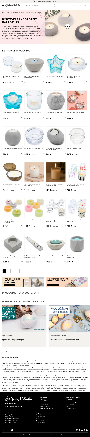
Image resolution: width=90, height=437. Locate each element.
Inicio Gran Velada (7, 12)
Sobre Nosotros (71, 408)
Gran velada (39, 415)
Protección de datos (11, 420)
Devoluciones (70, 405)
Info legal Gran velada (11, 415)
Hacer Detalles (40, 422)
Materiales (43, 399)
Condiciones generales (12, 418)
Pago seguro (9, 417)
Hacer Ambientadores (46, 408)
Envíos (68, 401)
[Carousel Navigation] (46, 358)
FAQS (68, 406)
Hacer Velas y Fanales (18, 12)
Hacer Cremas (44, 405)
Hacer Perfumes (45, 406)
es (86, 5)
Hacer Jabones (44, 403)
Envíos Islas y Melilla (72, 403)
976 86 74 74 (10, 404)
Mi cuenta (69, 399)
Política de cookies (10, 422)
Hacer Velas (39, 418)
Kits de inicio (43, 401)
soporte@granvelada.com (13, 406)
